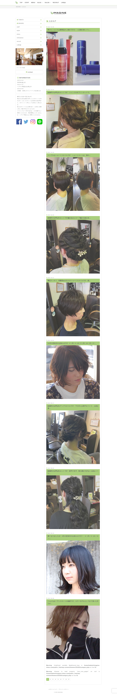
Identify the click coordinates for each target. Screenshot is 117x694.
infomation (29, 37)
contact (29, 72)
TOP (21, 2)
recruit (29, 41)
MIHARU (29, 23)
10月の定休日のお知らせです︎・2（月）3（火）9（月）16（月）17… (72, 343)
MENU (33, 2)
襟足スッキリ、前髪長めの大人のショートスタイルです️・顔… (69, 280)
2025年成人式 (21, 82)
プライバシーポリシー (64, 689)
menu (29, 34)
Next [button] (41, 56)
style (29, 30)
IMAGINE (60, 692)
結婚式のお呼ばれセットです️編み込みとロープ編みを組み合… (69, 218)
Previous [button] (18, 56)
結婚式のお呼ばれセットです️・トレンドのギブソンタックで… (69, 92)
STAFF (27, 2)
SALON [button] (48, 2)
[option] (29, 56)
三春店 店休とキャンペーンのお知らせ (29, 90)
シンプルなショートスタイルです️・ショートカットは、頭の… (69, 155)
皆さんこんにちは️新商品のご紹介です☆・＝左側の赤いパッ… (69, 30)
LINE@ (63, 2)
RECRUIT (56, 2)
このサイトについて (52, 689)
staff (29, 27)
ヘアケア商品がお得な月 (24, 86)
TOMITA (29, 19)
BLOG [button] (39, 2)
